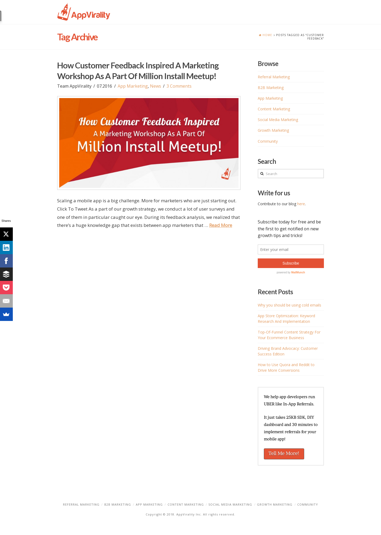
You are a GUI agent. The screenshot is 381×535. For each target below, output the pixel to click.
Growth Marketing (273, 130)
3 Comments (179, 86)
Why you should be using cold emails (289, 305)
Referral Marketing (274, 76)
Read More (220, 225)
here (301, 203)
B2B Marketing (271, 87)
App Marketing (133, 86)
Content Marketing (274, 108)
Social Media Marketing (278, 119)
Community (268, 141)
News (155, 86)
